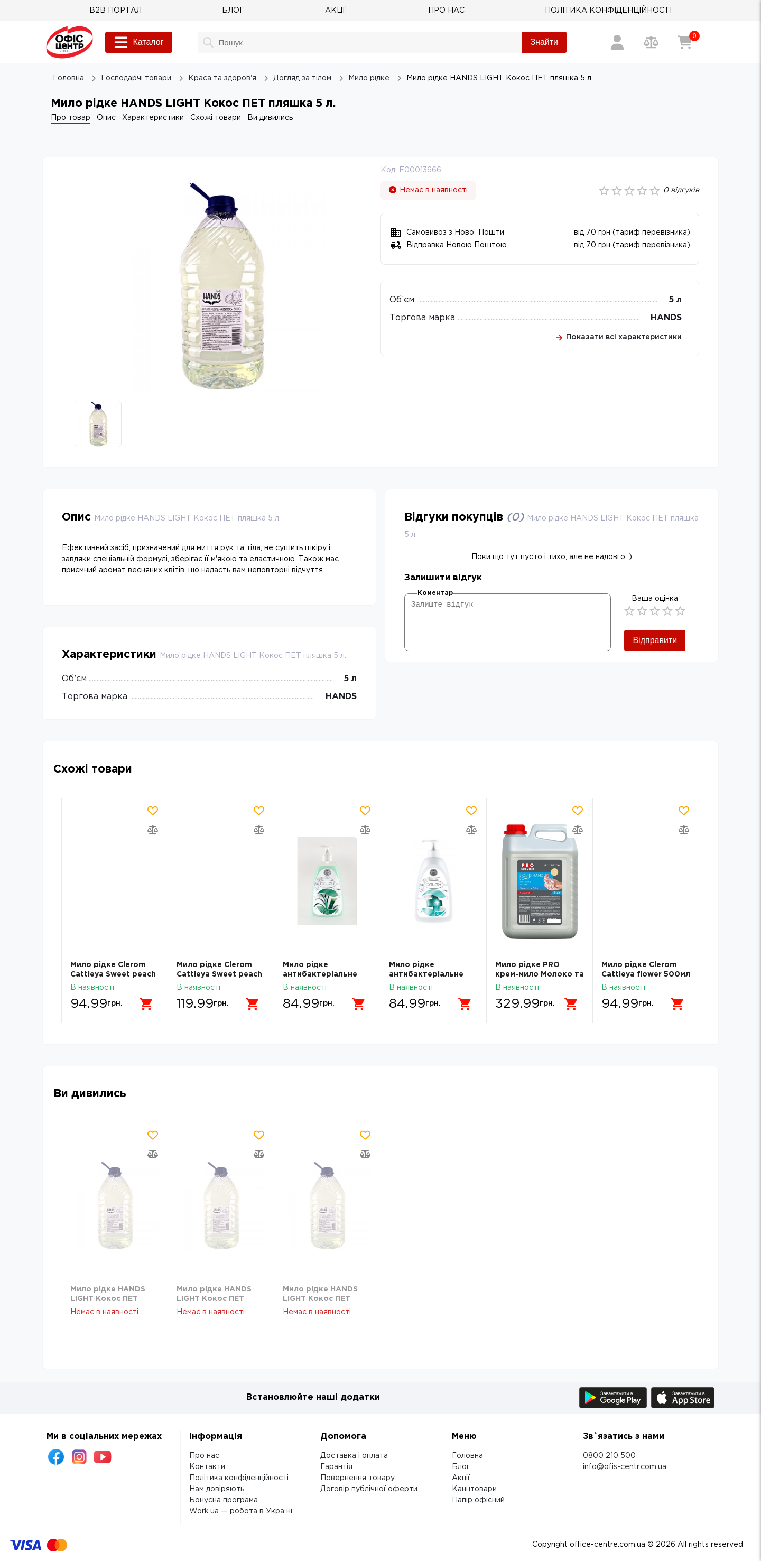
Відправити (655, 640)
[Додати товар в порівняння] (152, 829)
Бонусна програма (223, 1500)
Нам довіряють (216, 1489)
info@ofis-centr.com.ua (624, 1467)
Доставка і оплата (354, 1456)
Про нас (204, 1456)
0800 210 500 (609, 1456)
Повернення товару (357, 1478)
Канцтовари (474, 1489)
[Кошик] (685, 42)
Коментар (435, 593)
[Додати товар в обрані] (152, 810)
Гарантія (336, 1467)
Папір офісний (478, 1500)
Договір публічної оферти (368, 1489)
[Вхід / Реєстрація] (617, 42)
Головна (467, 1456)
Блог (461, 1467)
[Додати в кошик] (146, 1004)
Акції (461, 1478)
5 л (675, 300)
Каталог (138, 42)
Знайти (544, 42)
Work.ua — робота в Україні (240, 1511)
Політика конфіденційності (239, 1478)
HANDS (666, 318)
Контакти (207, 1467)
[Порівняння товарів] (651, 42)
